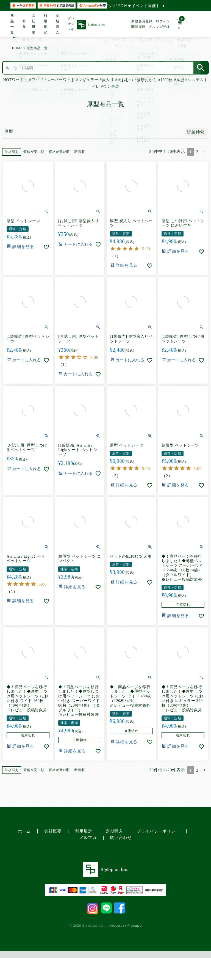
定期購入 (57, 24)
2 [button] (197, 152)
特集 (24, 24)
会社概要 (33, 24)
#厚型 (179, 80)
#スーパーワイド (60, 80)
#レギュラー (87, 80)
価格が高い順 (59, 152)
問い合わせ (121, 837)
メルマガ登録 (159, 27)
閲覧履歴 (138, 27)
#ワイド (36, 80)
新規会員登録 (141, 21)
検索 (200, 68)
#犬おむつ (124, 80)
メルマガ (88, 837)
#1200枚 (165, 80)
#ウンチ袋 (110, 86)
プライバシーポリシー (158, 831)
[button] (205, 152)
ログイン (163, 21)
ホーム (24, 831)
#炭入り (107, 80)
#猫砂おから (146, 80)
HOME (17, 48)
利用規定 (45, 24)
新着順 (79, 152)
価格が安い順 (34, 152)
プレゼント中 (71, 24)
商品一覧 (12, 24)
